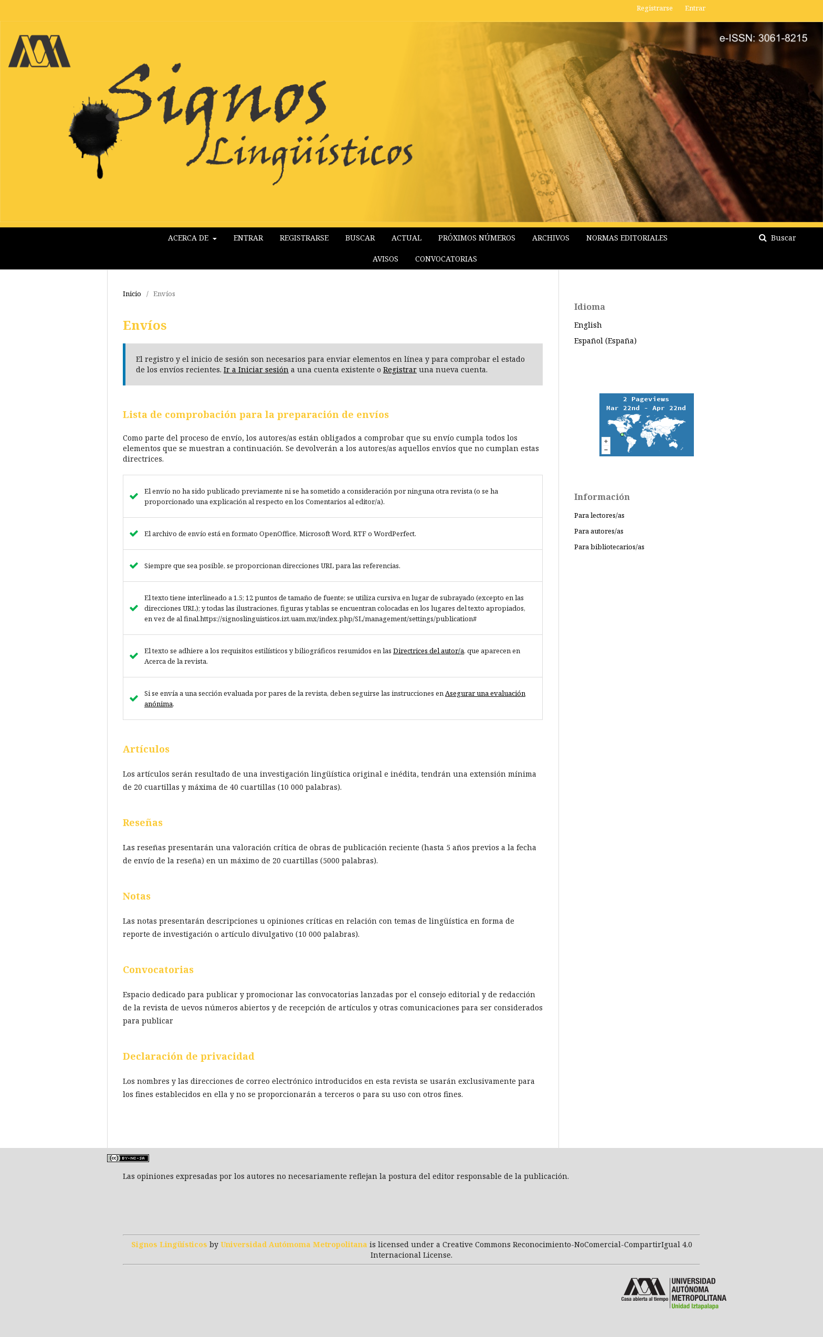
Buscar (360, 238)
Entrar (248, 238)
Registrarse (304, 238)
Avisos (385, 259)
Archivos (550, 238)
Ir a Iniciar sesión (256, 369)
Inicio (132, 293)
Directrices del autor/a (428, 650)
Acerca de (189, 238)
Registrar (400, 369)
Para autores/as (599, 531)
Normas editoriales (627, 238)
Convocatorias (446, 259)
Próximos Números (476, 238)
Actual (406, 238)
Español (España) (605, 341)
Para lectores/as (599, 515)
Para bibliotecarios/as (609, 546)
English (588, 325)
